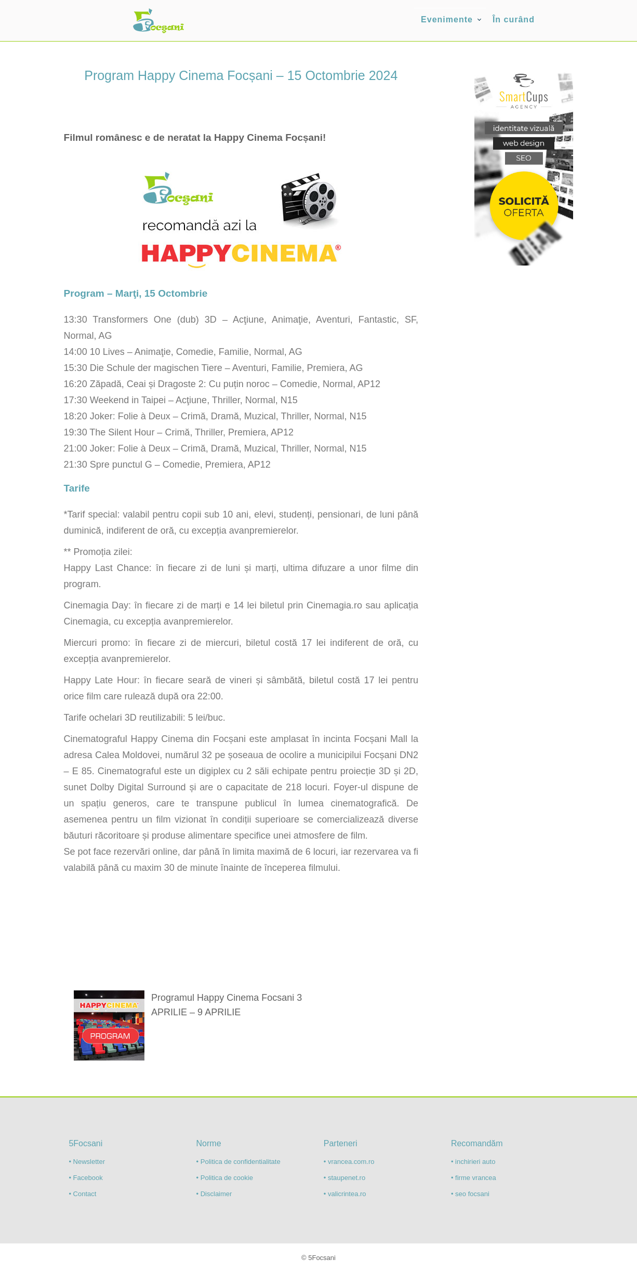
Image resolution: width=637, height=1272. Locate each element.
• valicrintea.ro (345, 1194)
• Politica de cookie (224, 1178)
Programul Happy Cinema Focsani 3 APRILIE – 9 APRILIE (226, 1004)
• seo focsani (470, 1194)
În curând (514, 19)
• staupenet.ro (344, 1178)
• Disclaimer (214, 1194)
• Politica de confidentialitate (238, 1161)
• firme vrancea (473, 1178)
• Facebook (85, 1178)
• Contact (82, 1194)
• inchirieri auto (473, 1161)
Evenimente (447, 19)
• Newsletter (87, 1161)
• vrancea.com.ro (349, 1161)
